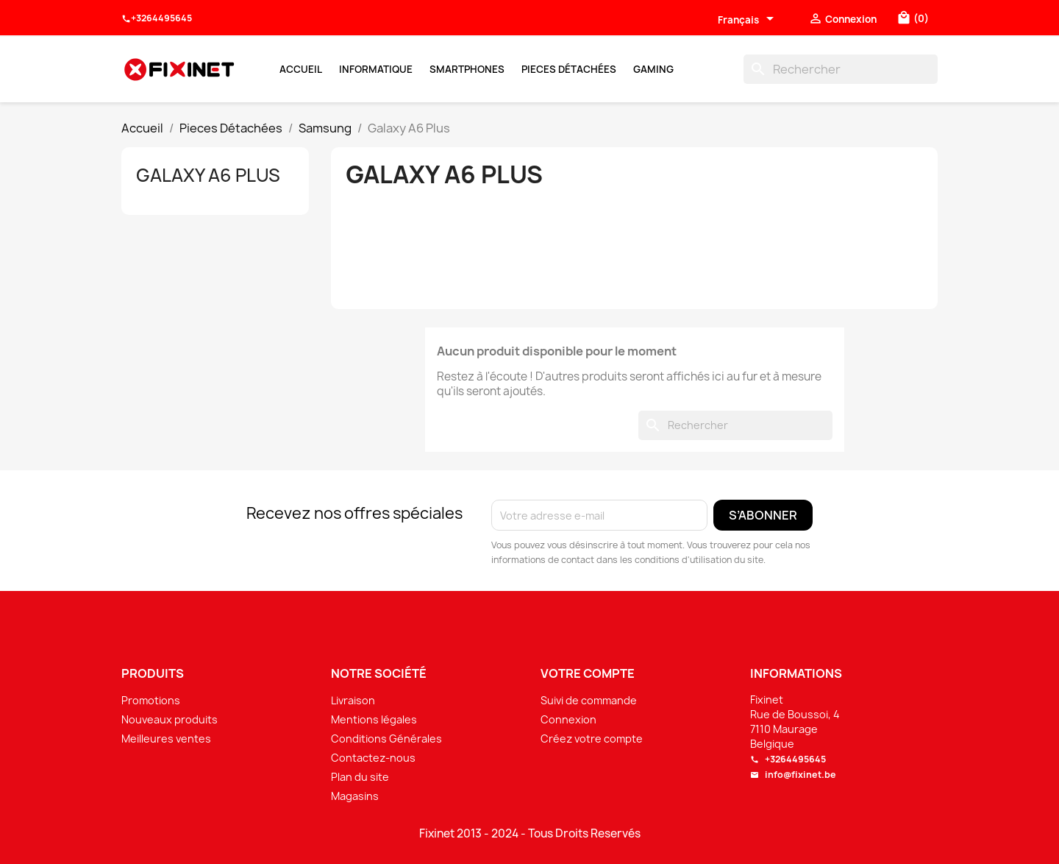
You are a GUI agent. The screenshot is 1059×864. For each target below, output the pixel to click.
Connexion (568, 719)
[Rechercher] (841, 69)
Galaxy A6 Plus (208, 175)
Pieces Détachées (568, 69)
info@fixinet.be (793, 774)
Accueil (300, 69)
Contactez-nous (373, 758)
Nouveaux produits (169, 719)
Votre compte (588, 673)
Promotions (150, 700)
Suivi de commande (589, 700)
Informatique (376, 69)
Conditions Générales (386, 739)
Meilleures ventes (166, 739)
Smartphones (466, 69)
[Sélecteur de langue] (748, 20)
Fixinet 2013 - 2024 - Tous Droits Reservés (530, 833)
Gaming (653, 69)
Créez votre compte (592, 739)
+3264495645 (156, 18)
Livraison (353, 700)
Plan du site (360, 777)
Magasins (355, 796)
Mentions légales (374, 719)
